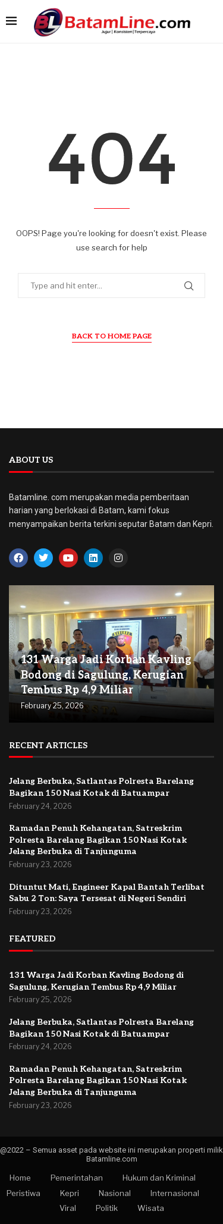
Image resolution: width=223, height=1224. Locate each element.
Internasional (174, 1193)
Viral (67, 1208)
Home (20, 1177)
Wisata (150, 1208)
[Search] (211, 22)
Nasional (115, 1193)
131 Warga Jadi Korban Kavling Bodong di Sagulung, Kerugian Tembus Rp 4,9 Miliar (106, 675)
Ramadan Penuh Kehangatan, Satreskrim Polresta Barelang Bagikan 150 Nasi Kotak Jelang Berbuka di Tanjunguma (98, 839)
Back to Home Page (112, 336)
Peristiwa (23, 1193)
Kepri (69, 1193)
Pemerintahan (77, 1177)
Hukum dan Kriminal (159, 1177)
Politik (107, 1208)
